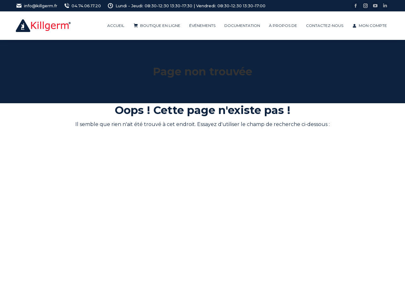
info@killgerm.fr (36, 6)
